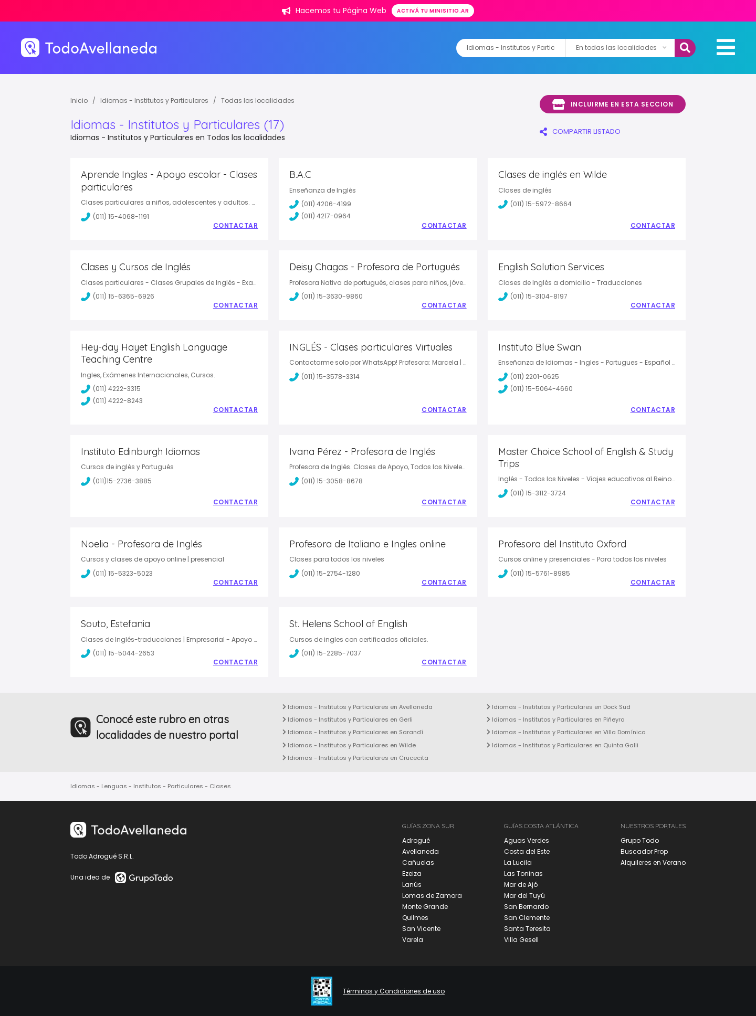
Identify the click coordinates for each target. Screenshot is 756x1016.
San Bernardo (526, 906)
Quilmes (415, 917)
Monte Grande (425, 906)
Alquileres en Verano (653, 862)
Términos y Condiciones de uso (394, 991)
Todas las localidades (258, 100)
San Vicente (421, 928)
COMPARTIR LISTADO (580, 131)
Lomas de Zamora (432, 895)
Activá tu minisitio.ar (433, 11)
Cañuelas (418, 862)
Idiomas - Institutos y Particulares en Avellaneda (357, 707)
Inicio (79, 100)
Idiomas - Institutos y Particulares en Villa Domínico (566, 732)
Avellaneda (420, 851)
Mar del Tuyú (524, 895)
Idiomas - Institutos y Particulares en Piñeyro (555, 719)
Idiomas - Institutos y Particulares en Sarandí (352, 732)
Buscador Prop (644, 851)
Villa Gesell (521, 939)
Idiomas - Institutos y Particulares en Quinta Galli (562, 745)
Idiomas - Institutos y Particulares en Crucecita (355, 758)
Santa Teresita (527, 928)
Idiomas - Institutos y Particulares (154, 100)
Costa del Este (527, 851)
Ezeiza (412, 873)
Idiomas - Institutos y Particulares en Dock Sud (559, 707)
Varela (412, 939)
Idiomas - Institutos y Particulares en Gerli (347, 719)
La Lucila (518, 862)
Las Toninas (523, 873)
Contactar (235, 225)
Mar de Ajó (521, 884)
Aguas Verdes (526, 840)
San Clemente (527, 917)
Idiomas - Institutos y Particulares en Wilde (349, 745)
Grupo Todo (640, 840)
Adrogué (416, 840)
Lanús (412, 884)
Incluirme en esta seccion (612, 104)
